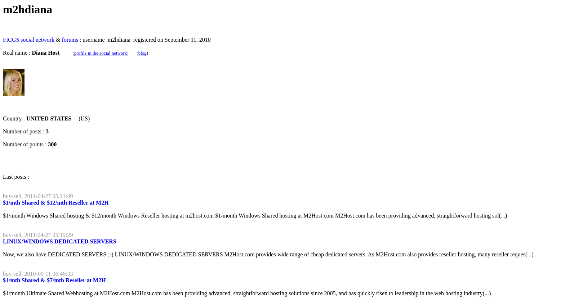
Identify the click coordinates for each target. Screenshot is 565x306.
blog (142, 53)
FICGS (11, 40)
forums (70, 40)
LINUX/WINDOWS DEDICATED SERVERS (59, 241)
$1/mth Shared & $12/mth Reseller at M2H (56, 203)
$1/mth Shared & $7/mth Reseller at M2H (54, 280)
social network (37, 40)
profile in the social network (100, 53)
